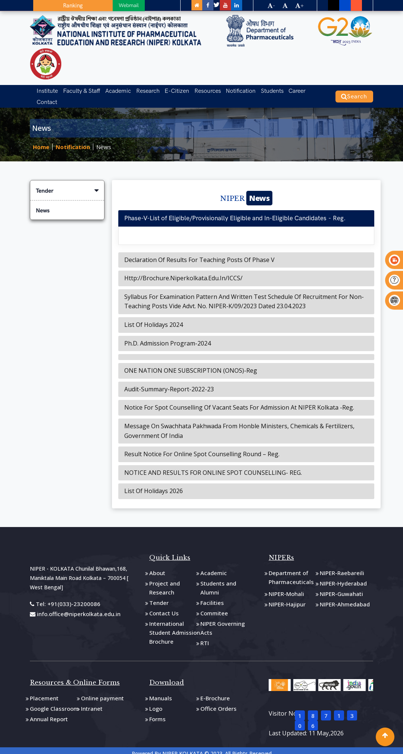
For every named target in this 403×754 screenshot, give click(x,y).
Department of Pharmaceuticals (291, 570)
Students (264, 89)
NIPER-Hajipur (287, 597)
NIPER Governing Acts (222, 621)
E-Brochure (215, 691)
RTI (204, 636)
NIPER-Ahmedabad (345, 597)
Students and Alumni (218, 581)
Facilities (212, 596)
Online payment (102, 691)
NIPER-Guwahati (341, 587)
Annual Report (49, 712)
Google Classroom (54, 702)
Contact (312, 89)
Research (144, 89)
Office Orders (218, 702)
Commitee (214, 606)
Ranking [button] (53, 5)
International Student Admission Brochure (174, 625)
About (157, 566)
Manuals (160, 691)
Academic (115, 89)
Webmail (87, 5)
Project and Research (164, 581)
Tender (67, 184)
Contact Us (164, 606)
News (103, 140)
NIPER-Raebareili (342, 566)
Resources (202, 89)
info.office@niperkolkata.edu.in (75, 607)
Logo (155, 702)
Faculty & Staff (80, 89)
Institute (46, 89)
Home (41, 140)
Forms (157, 712)
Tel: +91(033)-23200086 (65, 597)
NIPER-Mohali (286, 587)
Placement (44, 691)
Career (288, 89)
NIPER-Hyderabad (343, 576)
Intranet (92, 702)
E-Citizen (172, 89)
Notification (234, 89)
